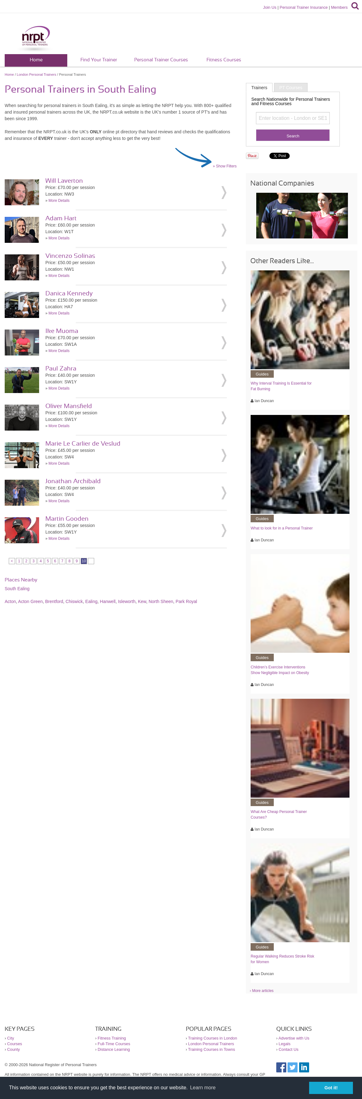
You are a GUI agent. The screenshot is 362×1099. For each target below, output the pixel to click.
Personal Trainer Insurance (304, 7)
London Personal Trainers (36, 74)
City (10, 1038)
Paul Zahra (60, 368)
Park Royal (186, 601)
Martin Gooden (67, 519)
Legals (285, 1043)
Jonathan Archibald (73, 481)
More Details (58, 200)
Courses (14, 1043)
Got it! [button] (331, 1087)
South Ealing (17, 588)
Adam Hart (61, 218)
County (13, 1049)
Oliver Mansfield (68, 406)
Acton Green (30, 601)
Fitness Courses (223, 60)
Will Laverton (64, 181)
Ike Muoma (61, 331)
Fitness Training (112, 1038)
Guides (262, 374)
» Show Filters (225, 166)
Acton (10, 601)
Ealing (91, 601)
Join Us (270, 7)
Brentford (54, 601)
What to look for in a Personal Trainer (282, 528)
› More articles (261, 991)
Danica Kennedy (69, 293)
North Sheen (161, 601)
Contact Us (288, 1049)
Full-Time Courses (114, 1043)
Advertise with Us (293, 1038)
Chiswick (74, 601)
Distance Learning (114, 1049)
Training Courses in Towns (211, 1049)
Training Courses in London (212, 1038)
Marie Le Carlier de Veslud (82, 444)
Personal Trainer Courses (161, 60)
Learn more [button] (203, 1087)
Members (339, 7)
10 (84, 561)
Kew (142, 601)
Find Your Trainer (98, 60)
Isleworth (126, 601)
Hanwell (107, 601)
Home (36, 60)
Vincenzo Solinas (70, 256)
